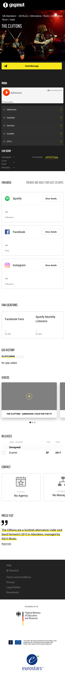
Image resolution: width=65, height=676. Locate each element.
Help (9, 565)
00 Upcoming (8, 356)
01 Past (20, 356)
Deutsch (14, 570)
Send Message (31, 66)
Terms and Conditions (18, 577)
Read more (6, 544)
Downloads (12, 592)
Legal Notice (13, 587)
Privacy (10, 582)
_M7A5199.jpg (51, 157)
